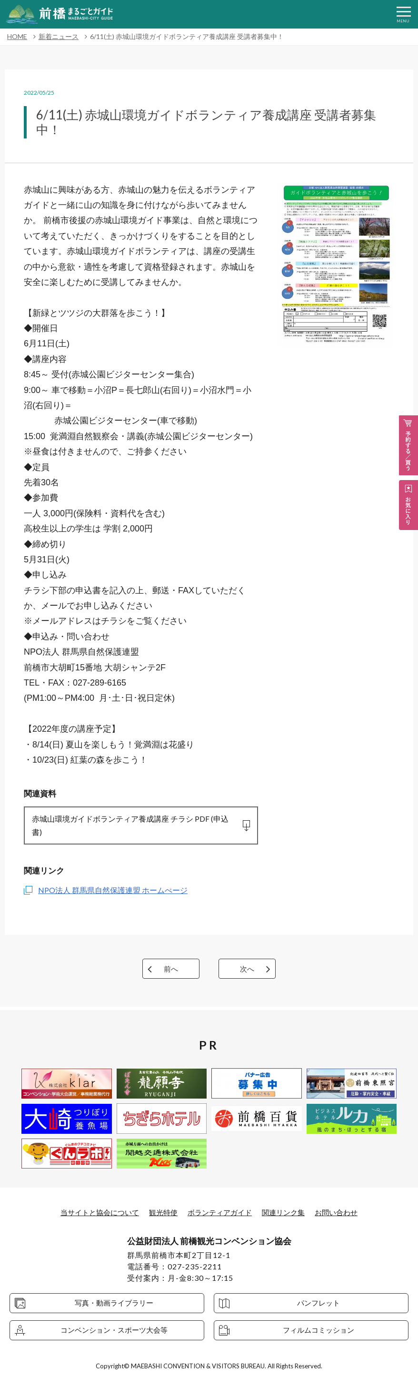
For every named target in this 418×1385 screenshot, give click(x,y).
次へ (247, 971)
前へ (171, 971)
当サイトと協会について (94, 1212)
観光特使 (161, 1212)
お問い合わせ (343, 1212)
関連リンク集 (287, 1212)
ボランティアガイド (220, 1212)
